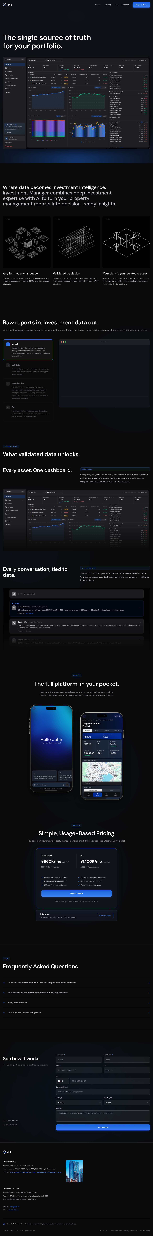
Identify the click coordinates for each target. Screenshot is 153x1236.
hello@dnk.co (14, 1207)
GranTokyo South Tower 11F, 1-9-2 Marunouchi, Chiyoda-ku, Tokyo (35, 1172)
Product (98, 5)
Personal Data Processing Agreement (124, 1231)
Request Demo (141, 5)
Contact (125, 5)
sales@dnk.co (13, 1210)
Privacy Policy (145, 1231)
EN (101, 1231)
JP (106, 1231)
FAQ (116, 5)
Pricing (108, 5)
